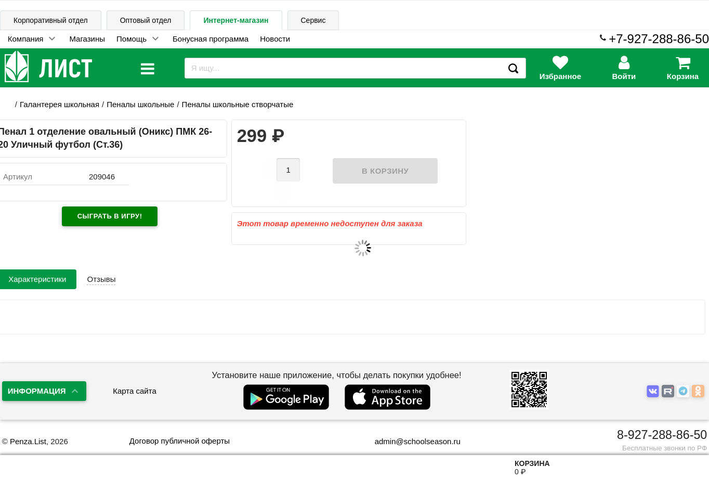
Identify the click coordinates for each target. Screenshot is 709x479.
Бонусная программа (210, 38)
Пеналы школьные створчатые (238, 104)
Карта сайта (134, 390)
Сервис (313, 20)
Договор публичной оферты (179, 440)
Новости (275, 38)
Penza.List (28, 441)
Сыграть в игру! (109, 216)
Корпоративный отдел (51, 20)
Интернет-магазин (235, 20)
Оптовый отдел (146, 20)
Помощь (131, 38)
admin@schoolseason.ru (411, 441)
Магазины (87, 38)
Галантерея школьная (59, 104)
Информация (37, 390)
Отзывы (101, 261)
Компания (26, 38)
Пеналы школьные (140, 104)
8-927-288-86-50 (662, 435)
